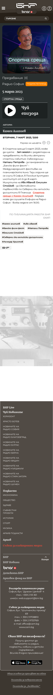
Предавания (12, 78)
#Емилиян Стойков (13, 232)
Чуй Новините (13, 412)
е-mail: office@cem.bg (26, 623)
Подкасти (10, 490)
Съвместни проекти (9, 511)
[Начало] (26, 5)
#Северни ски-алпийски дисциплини (22, 237)
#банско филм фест (13, 228)
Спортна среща (13, 99)
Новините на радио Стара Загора (14, 475)
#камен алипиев (11, 224)
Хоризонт (9, 416)
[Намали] (48, 142)
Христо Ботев (11, 421)
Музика (7, 528)
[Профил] (49, 8)
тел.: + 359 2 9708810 (26, 617)
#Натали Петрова (38, 228)
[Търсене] (46, 18)
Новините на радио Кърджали (13, 467)
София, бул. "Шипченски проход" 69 (26, 612)
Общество (9, 500)
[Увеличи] (44, 142)
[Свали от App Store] (19, 662)
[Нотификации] (44, 8)
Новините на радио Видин (11, 459)
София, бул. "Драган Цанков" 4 (26, 591)
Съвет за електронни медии (22, 545)
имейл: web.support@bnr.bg (26, 598)
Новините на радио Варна (11, 451)
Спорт (6, 523)
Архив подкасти (13, 533)
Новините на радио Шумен (11, 483)
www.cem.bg (26, 627)
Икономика (10, 495)
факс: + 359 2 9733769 (26, 620)
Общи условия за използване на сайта (26, 673)
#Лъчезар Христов (12, 241)
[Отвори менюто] (3, 8)
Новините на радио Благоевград (14, 435)
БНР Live (8, 407)
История (8, 518)
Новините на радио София (11, 428)
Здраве (7, 505)
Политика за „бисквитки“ (26, 686)
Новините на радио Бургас (11, 443)
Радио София (13, 84)
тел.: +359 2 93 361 (26, 595)
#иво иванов (30, 224)
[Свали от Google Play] (34, 662)
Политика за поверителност (26, 680)
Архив (7, 539)
